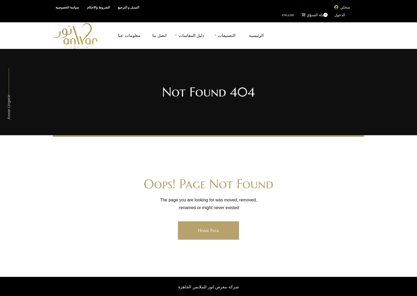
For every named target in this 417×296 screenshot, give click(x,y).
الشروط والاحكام (98, 7)
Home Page (208, 230)
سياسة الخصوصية (67, 7)
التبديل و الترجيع (128, 7)
